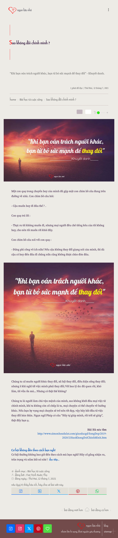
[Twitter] (29, 528)
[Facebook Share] (20, 491)
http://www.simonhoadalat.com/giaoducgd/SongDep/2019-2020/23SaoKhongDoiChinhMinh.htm (72, 435)
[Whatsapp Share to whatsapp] (97, 491)
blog (106, 525)
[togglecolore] (88, 112)
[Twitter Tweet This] (59, 491)
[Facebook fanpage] (11, 528)
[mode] (80, 112)
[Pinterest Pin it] (78, 491)
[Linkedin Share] (39, 491)
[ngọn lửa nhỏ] (20, 10)
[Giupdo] (47, 528)
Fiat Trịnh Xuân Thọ (36, 474)
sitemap (108, 531)
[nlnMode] (101, 112)
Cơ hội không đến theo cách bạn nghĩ (33, 450)
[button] (113, 531)
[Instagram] (20, 528)
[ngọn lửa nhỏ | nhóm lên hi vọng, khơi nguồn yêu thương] (80, 527)
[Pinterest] (38, 528)
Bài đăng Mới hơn (72, 510)
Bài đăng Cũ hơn (101, 510)
